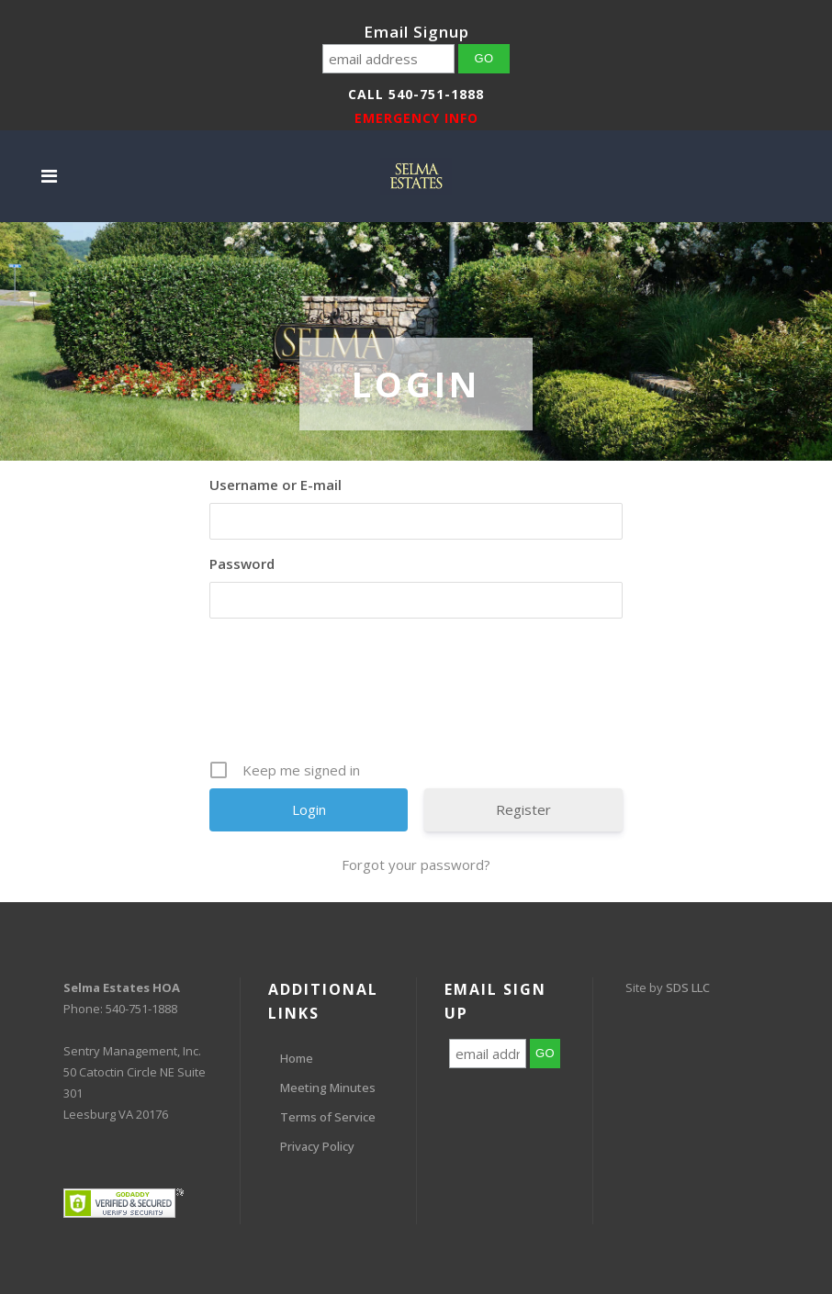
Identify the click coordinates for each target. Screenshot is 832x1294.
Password (242, 563)
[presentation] (417, 695)
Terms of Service (328, 1117)
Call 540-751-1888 (416, 94)
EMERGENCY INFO (416, 118)
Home (296, 1058)
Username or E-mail (275, 484)
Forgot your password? (416, 864)
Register (523, 809)
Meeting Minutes (328, 1087)
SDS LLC (688, 987)
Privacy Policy (317, 1146)
